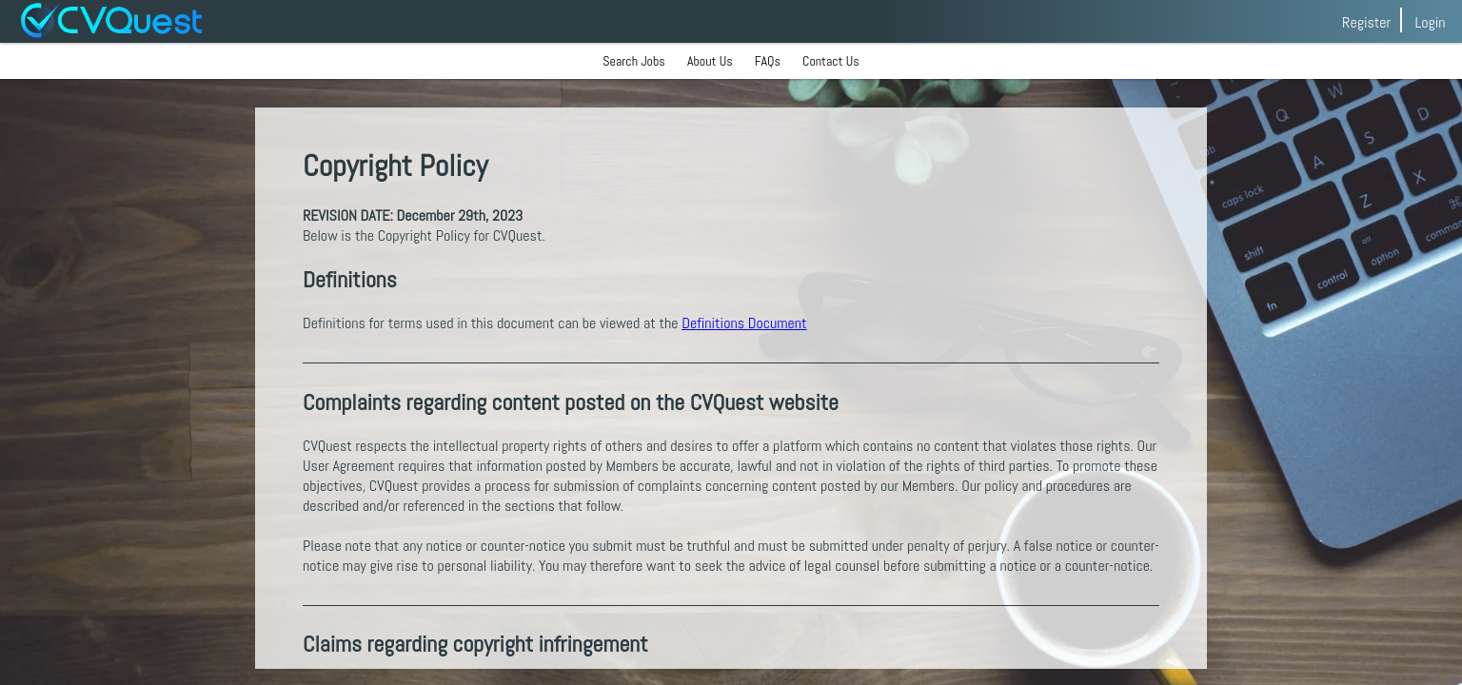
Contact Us (830, 60)
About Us (710, 60)
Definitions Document (744, 323)
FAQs (767, 60)
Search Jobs (633, 60)
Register (1366, 22)
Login (1429, 22)
